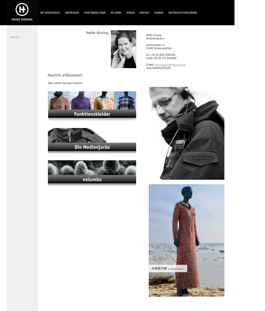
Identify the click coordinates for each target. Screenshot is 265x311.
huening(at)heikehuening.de (170, 64)
